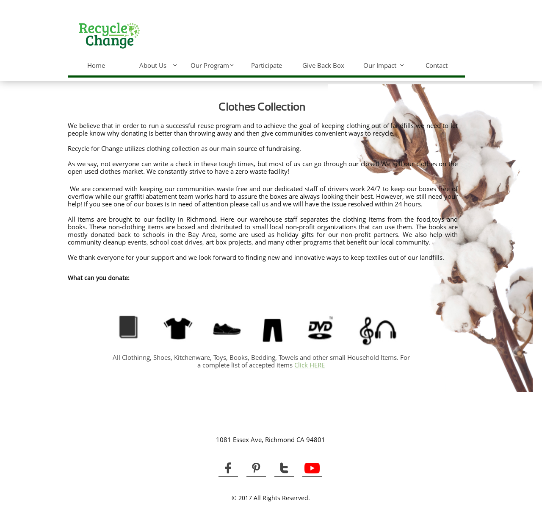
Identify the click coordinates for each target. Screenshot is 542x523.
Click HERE (309, 365)
